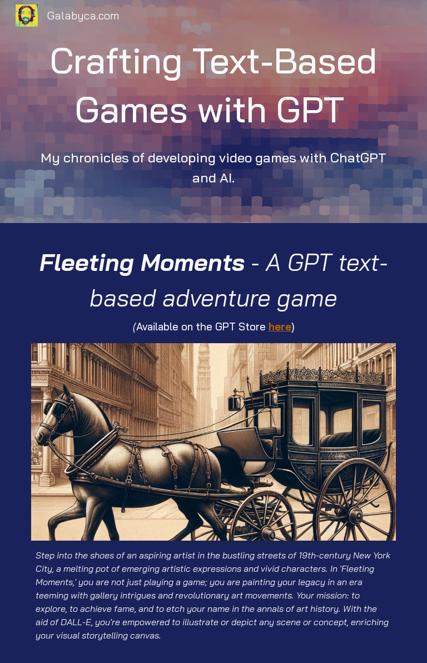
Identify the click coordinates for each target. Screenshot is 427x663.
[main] (213, 111)
